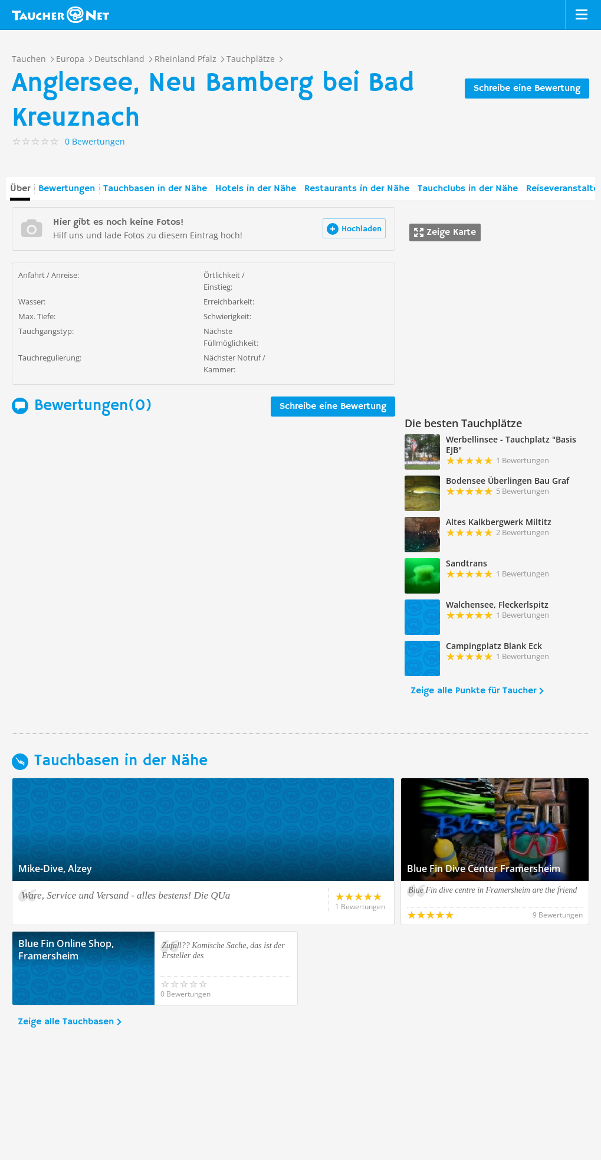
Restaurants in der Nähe (356, 189)
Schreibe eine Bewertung (527, 88)
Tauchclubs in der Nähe (468, 189)
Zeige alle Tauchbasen (66, 1022)
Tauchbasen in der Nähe (155, 189)
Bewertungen (66, 189)
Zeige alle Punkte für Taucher (473, 691)
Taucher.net (60, 14)
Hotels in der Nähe (255, 189)
